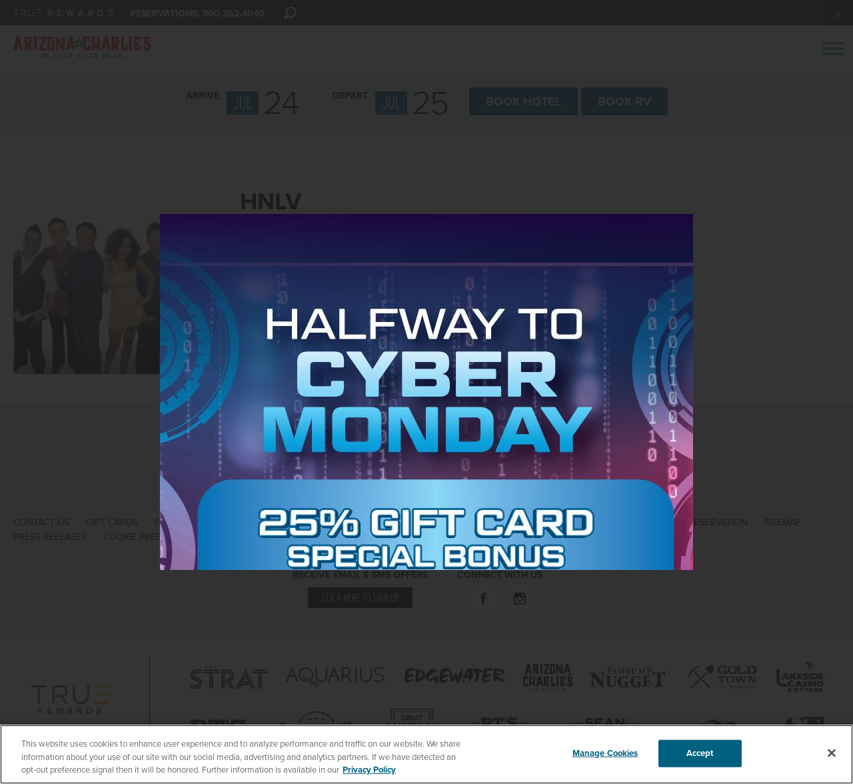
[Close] (831, 752)
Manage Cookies (605, 752)
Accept (700, 752)
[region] (426, 754)
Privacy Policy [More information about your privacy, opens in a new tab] (369, 770)
